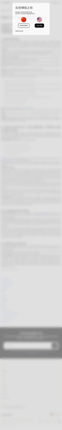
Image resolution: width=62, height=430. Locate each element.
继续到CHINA (24, 25)
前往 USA (39, 25)
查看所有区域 (19, 31)
